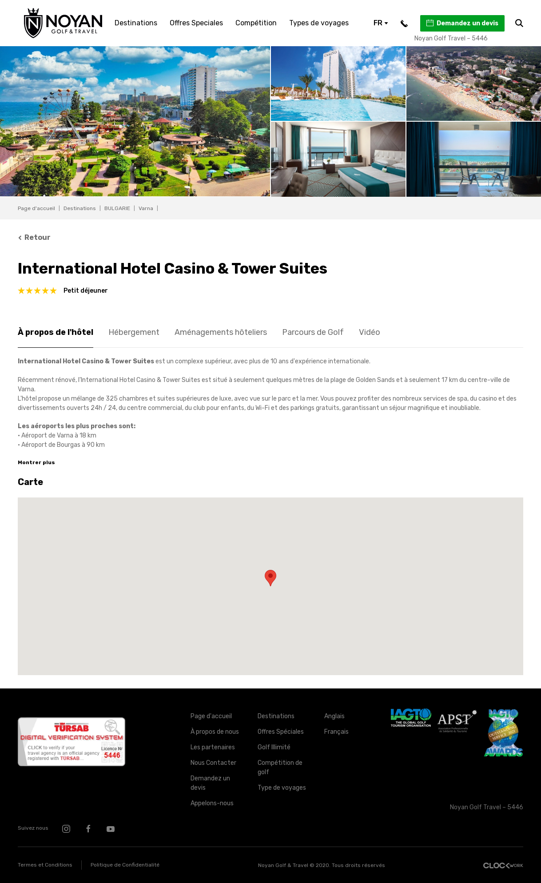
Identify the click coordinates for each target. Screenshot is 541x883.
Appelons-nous (212, 803)
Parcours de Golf (313, 332)
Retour (34, 237)
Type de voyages (282, 788)
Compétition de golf (280, 767)
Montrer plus (36, 462)
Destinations (136, 23)
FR (381, 23)
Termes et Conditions (45, 865)
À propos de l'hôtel (55, 332)
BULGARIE (117, 208)
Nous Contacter (213, 763)
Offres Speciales (196, 23)
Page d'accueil (36, 208)
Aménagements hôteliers (221, 332)
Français (336, 732)
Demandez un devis (462, 23)
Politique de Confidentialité (125, 865)
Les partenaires (213, 747)
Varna (146, 208)
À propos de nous (215, 732)
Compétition (256, 23)
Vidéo (369, 332)
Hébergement (133, 332)
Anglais (334, 716)
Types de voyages (319, 23)
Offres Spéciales (281, 732)
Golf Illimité (274, 747)
